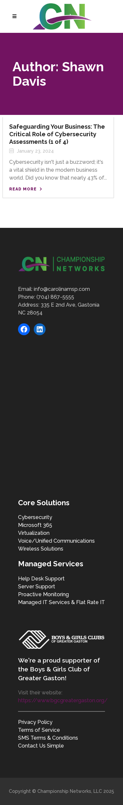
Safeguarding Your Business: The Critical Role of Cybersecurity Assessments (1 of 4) (57, 134)
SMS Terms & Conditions (48, 738)
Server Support (36, 586)
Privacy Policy (35, 722)
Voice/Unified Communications (56, 541)
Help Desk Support (41, 579)
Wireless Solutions (40, 549)
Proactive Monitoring (43, 594)
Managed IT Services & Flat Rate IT (61, 602)
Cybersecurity (35, 517)
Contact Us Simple (41, 746)
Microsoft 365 (35, 525)
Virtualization (34, 533)
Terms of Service (39, 730)
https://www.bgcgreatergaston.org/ (63, 700)
